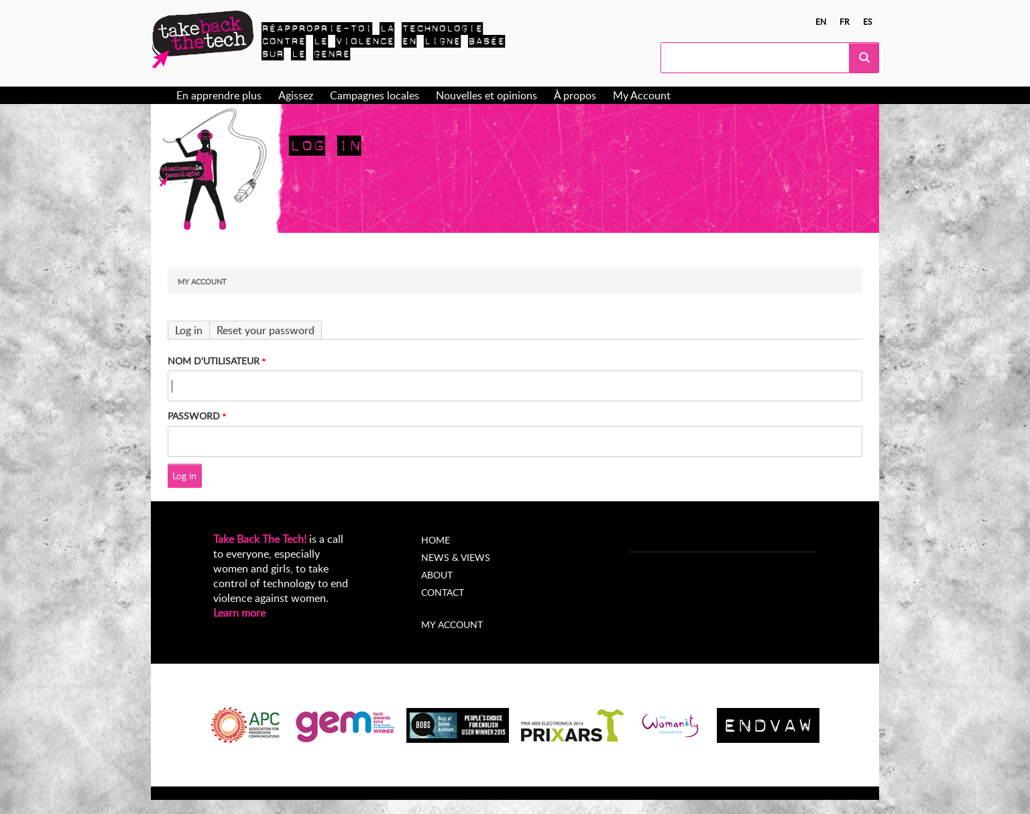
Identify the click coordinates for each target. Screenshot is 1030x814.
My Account (642, 95)
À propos (575, 95)
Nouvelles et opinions (486, 95)
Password (194, 415)
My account (452, 624)
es (867, 21)
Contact (442, 592)
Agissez (295, 95)
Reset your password (265, 330)
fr (845, 21)
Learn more (239, 612)
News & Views (455, 557)
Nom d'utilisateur (214, 360)
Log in (189, 330)
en (820, 21)
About (437, 574)
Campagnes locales (374, 95)
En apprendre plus (219, 95)
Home (435, 539)
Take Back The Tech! (259, 538)
